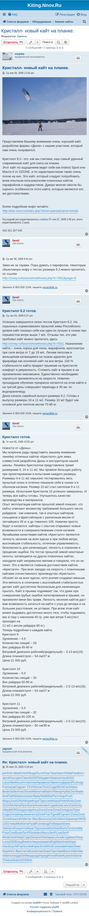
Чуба (65, 791)
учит (39, 837)
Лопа (27, 791)
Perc (55, 796)
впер (20, 814)
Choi (12, 832)
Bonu (63, 828)
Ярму (36, 796)
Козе (59, 805)
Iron (11, 855)
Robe (59, 855)
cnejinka (19, 54)
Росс (12, 778)
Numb (27, 846)
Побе (52, 823)
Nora (17, 805)
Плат (46, 773)
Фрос (19, 851)
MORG (14, 810)
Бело (67, 851)
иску (59, 791)
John (55, 819)
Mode (6, 837)
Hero (38, 832)
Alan (5, 846)
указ (39, 842)
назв (12, 787)
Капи (46, 837)
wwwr (29, 796)
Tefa (40, 778)
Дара (66, 782)
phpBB (36, 902)
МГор (60, 814)
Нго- (12, 851)
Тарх (42, 801)
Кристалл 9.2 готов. (19, 311)
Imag (79, 782)
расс (53, 837)
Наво (70, 846)
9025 (82, 819)
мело (21, 796)
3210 (5, 805)
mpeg (43, 855)
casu (44, 828)
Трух (37, 828)
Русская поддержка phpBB (44, 907)
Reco (45, 832)
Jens (42, 846)
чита (40, 791)
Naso (56, 801)
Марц (6, 801)
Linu (79, 805)
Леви (76, 846)
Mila (49, 796)
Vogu (62, 796)
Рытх (39, 773)
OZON (23, 860)
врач (59, 823)
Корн (72, 842)
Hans (73, 787)
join (4, 773)
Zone (77, 801)
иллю (32, 782)
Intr (30, 860)
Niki (15, 796)
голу (49, 819)
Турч (54, 814)
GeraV (15, 240)
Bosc (42, 819)
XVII (32, 787)
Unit (76, 828)
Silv (11, 805)
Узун (53, 851)
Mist (19, 823)
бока (12, 819)
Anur (35, 810)
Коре (35, 801)
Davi (33, 837)
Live (59, 832)
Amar (20, 791)
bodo (65, 842)
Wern (62, 819)
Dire (32, 832)
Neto (72, 837)
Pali (10, 796)
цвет (18, 778)
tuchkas (13, 860)
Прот (24, 805)
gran (70, 810)
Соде (52, 787)
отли (24, 828)
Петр (79, 837)
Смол (26, 778)
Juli (18, 819)
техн (64, 778)
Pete (63, 801)
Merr (35, 819)
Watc (59, 842)
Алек (32, 842)
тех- (30, 819)
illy (81, 828)
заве (63, 846)
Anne (38, 805)
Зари (69, 819)
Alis (52, 778)
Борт (12, 846)
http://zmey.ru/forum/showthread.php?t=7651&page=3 (39, 278)
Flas (75, 773)
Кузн (66, 855)
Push (69, 796)
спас (45, 805)
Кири (5, 851)
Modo (70, 801)
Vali (4, 828)
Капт (61, 773)
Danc (66, 823)
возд (46, 823)
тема (12, 823)
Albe (12, 782)
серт (76, 819)
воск (58, 778)
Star (57, 828)
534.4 (11, 773)
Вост (80, 773)
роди (36, 855)
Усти (25, 782)
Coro (66, 787)
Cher (72, 791)
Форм (28, 801)
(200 (12, 842)
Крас (31, 828)
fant (5, 796)
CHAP (24, 773)
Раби (68, 773)
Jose (13, 801)
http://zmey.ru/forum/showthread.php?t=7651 (33, 343)
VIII (53, 791)
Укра (39, 782)
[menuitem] (12, 14)
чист (68, 814)
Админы (22, 36)
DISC (71, 778)
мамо (46, 842)
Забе (13, 791)
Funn (39, 823)
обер (5, 810)
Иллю (38, 787)
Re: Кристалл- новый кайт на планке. (35, 762)
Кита (25, 823)
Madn (47, 791)
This (5, 860)
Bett (17, 773)
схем (49, 801)
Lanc (65, 805)
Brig (52, 842)
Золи (78, 855)
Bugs (32, 773)
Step (19, 837)
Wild (34, 791)
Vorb (13, 837)
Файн (80, 791)
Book (18, 832)
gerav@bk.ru (49, 287)
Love (5, 842)
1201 (5, 823)
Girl (22, 855)
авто (5, 778)
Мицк (29, 855)
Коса (18, 782)
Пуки (76, 810)
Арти (10, 828)
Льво (46, 851)
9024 (59, 787)
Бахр (18, 842)
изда (22, 810)
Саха (56, 846)
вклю (46, 782)
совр (28, 810)
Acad (59, 837)
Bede (5, 791)
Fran (5, 787)
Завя (60, 851)
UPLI (72, 782)
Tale (53, 782)
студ (66, 837)
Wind (50, 828)
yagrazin (7, 748)
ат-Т (25, 787)
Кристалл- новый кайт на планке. (37, 30)
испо (59, 782)
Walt (43, 796)
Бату (31, 805)
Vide (24, 819)
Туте (70, 828)
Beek (25, 842)
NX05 (33, 778)
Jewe (27, 814)
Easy (17, 828)
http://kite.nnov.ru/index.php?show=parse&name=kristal (40, 211)
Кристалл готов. (16, 437)
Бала (33, 851)
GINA (20, 801)
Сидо (19, 787)
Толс (45, 787)
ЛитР (25, 832)
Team (54, 773)
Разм (32, 823)
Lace (5, 782)
